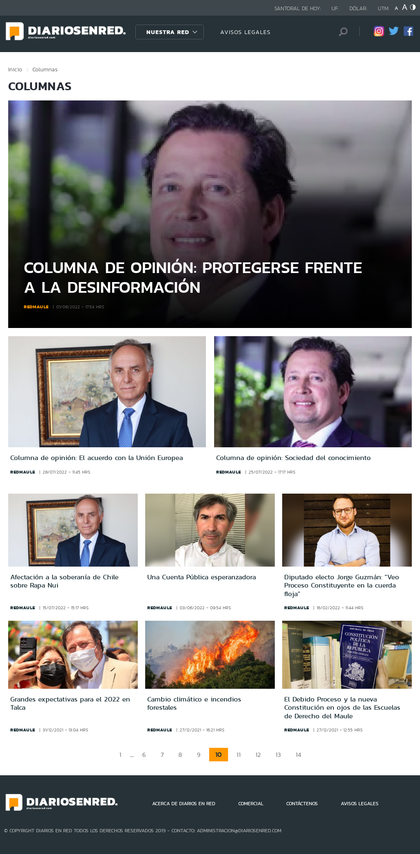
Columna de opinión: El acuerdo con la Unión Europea (96, 457)
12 (258, 754)
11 (239, 754)
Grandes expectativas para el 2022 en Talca (70, 703)
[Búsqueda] (341, 32)
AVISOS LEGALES (245, 32)
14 (298, 754)
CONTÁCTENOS (302, 803)
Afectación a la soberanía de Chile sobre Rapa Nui (64, 581)
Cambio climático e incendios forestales (194, 703)
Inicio (15, 69)
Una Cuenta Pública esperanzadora (201, 577)
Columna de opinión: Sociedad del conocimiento (293, 457)
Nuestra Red (167, 31)
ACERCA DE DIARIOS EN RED (183, 803)
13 (278, 754)
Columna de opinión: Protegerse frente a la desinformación (193, 277)
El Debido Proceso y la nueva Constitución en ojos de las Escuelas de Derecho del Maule (342, 707)
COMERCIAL (250, 803)
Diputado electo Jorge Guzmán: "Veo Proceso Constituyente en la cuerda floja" (341, 585)
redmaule (36, 306)
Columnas (44, 69)
